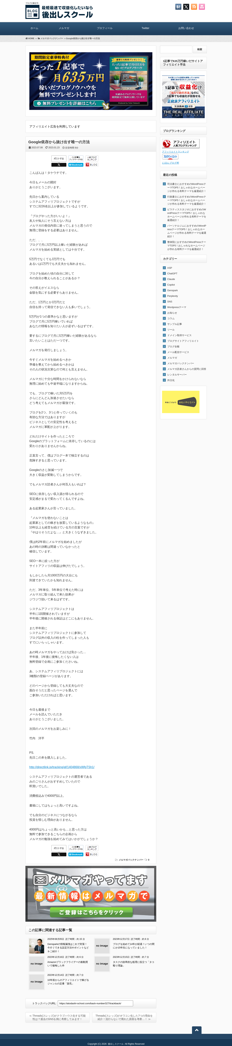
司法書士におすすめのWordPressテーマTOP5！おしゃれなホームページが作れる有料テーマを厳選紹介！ (186, 187)
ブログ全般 (173, 346)
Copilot (171, 284)
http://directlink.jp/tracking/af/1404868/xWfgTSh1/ (62, 767)
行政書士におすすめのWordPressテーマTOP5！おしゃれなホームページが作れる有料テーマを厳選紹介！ (186, 200)
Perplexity (172, 296)
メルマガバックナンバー (131, 860)
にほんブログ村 (170, 162)
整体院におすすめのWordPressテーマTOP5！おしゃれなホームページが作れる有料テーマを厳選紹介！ (186, 246)
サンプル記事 (174, 324)
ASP (169, 267)
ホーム (34, 28)
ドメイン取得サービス (179, 335)
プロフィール (105, 28)
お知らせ (172, 312)
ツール (171, 329)
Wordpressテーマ (176, 307)
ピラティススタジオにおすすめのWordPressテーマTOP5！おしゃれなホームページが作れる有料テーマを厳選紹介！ (186, 215)
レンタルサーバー (177, 374)
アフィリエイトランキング (175, 151)
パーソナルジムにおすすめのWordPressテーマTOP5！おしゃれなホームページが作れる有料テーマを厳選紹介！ (186, 231)
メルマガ (64, 28)
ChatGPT (172, 273)
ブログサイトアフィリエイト (183, 340)
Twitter (145, 28)
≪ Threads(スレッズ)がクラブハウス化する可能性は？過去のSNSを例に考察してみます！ (57, 1017)
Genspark (172, 290)
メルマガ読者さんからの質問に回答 (186, 369)
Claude (171, 279)
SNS (169, 301)
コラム (171, 318)
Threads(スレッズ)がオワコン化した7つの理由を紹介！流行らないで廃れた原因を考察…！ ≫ (124, 1017)
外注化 (171, 380)
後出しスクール (116, 1044)
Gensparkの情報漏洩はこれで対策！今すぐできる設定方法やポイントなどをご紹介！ (68, 948)
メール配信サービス (178, 352)
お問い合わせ (186, 28)
